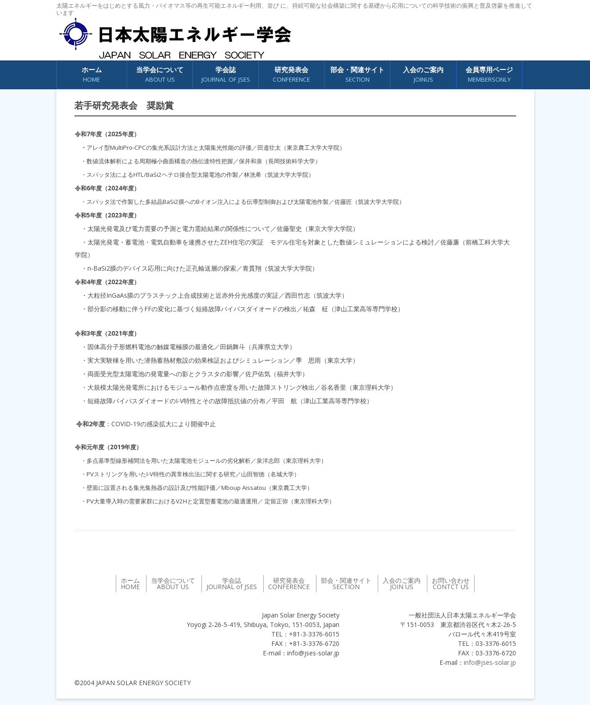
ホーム (92, 74)
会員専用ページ (489, 74)
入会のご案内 (423, 74)
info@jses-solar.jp (490, 662)
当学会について (159, 74)
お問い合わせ (451, 583)
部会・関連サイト (357, 74)
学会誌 (225, 74)
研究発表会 (291, 74)
